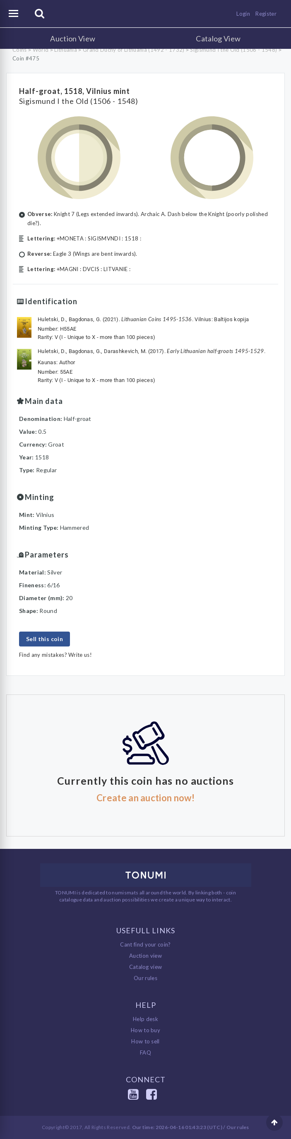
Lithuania (65, 49)
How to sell (145, 1041)
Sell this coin (44, 638)
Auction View (72, 38)
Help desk (145, 1019)
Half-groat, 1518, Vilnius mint (74, 91)
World (41, 49)
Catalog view (145, 967)
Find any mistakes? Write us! (55, 654)
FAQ (145, 1052)
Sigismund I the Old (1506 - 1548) (233, 49)
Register (266, 13)
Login (243, 13)
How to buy (145, 1030)
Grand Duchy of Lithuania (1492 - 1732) (133, 49)
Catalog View (218, 38)
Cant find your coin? (145, 944)
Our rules (145, 978)
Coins (19, 49)
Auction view (145, 955)
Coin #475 (25, 58)
